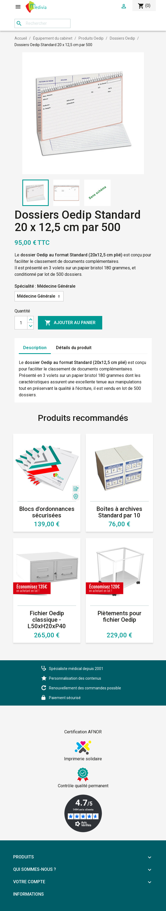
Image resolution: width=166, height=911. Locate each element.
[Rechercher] (42, 23)
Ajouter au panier (70, 322)
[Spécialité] (39, 296)
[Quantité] (21, 322)
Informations (28, 894)
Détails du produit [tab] (73, 347)
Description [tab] (35, 347)
